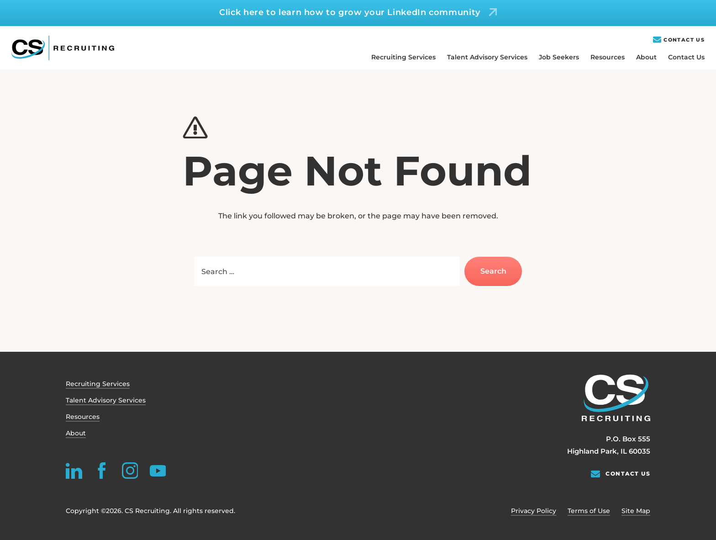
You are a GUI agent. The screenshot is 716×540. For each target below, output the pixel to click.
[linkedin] (74, 470)
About (646, 57)
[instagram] (129, 470)
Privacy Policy (533, 511)
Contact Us (684, 39)
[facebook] (102, 470)
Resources (607, 57)
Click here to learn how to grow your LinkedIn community (349, 12)
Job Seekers (559, 57)
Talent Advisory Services (487, 57)
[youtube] (157, 470)
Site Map (635, 511)
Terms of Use (589, 511)
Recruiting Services (403, 57)
